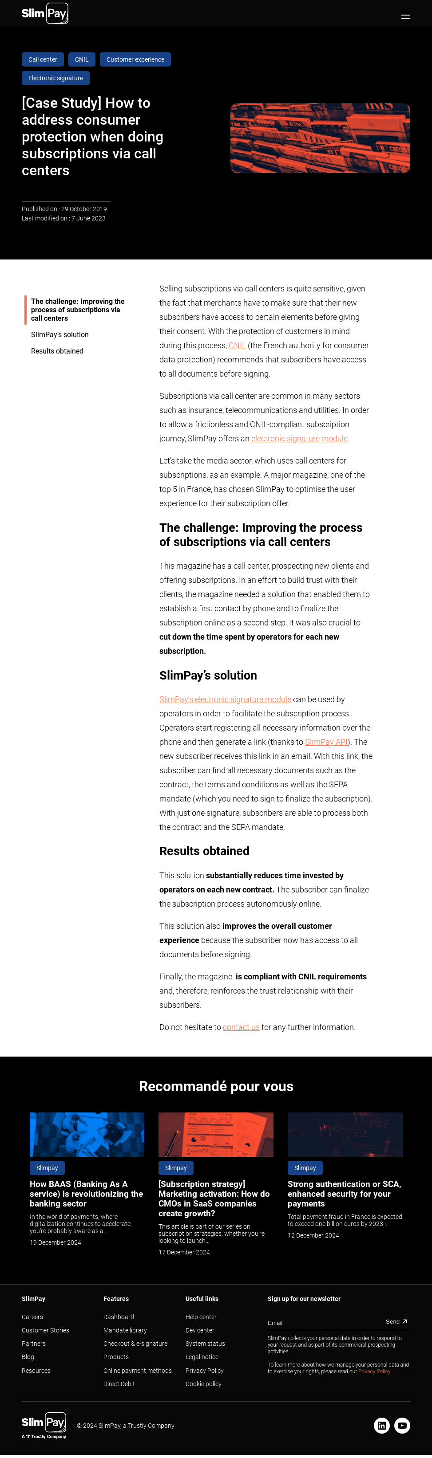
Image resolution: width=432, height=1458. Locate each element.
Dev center (200, 1330)
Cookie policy (204, 1383)
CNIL (237, 345)
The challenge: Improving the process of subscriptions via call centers (78, 309)
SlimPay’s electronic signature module (225, 699)
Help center (201, 1316)
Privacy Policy (205, 1370)
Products (116, 1356)
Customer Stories (45, 1330)
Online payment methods (137, 1370)
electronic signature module (299, 438)
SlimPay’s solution (61, 334)
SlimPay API (326, 742)
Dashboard (118, 1316)
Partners (34, 1343)
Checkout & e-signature (135, 1343)
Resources (36, 1370)
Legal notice (202, 1356)
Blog (28, 1356)
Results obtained (58, 351)
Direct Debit (119, 1383)
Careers (32, 1316)
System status (205, 1343)
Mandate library (125, 1330)
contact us (241, 1027)
